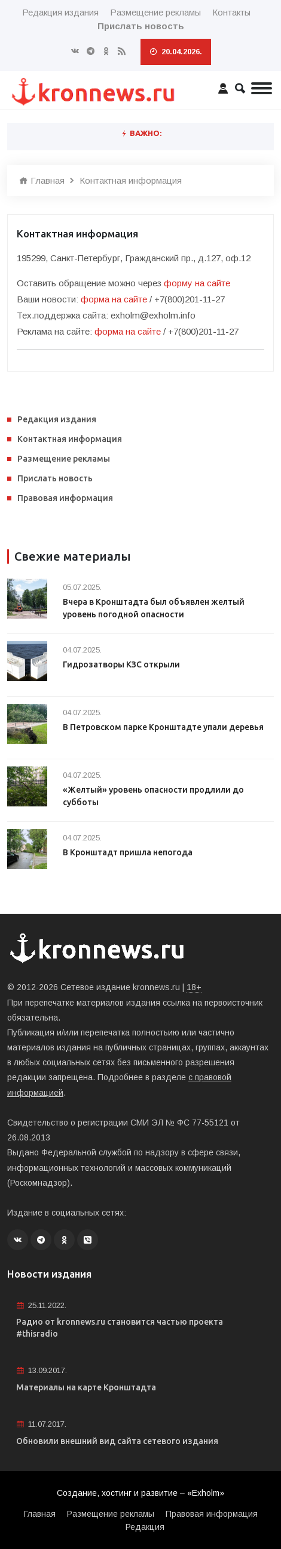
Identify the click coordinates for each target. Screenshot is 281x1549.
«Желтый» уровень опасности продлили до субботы (153, 796)
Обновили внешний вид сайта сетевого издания (117, 1441)
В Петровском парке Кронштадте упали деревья (163, 727)
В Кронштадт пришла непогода (128, 852)
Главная (42, 180)
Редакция (145, 1527)
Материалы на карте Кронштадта (86, 1387)
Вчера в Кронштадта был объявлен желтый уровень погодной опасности (154, 608)
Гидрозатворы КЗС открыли (121, 664)
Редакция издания (60, 12)
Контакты (231, 12)
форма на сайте (114, 299)
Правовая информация (65, 498)
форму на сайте (197, 283)
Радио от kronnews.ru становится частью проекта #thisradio (119, 1327)
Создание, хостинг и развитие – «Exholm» (140, 1493)
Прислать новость (55, 478)
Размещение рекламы (155, 12)
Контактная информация (131, 180)
